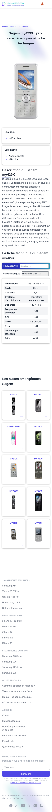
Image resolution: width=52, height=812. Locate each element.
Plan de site (8, 741)
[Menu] (48, 4)
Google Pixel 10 (10, 596)
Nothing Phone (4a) (12, 608)
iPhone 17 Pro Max (12, 620)
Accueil (5, 26)
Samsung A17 (9, 585)
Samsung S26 (9, 661)
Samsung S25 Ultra (12, 667)
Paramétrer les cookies (14, 735)
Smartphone (15, 26)
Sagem (25, 26)
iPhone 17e (7, 637)
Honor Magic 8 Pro (12, 602)
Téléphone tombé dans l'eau (17, 691)
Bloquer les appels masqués (16, 696)
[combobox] (34, 266)
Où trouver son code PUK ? (16, 702)
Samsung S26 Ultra (12, 656)
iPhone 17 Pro (9, 626)
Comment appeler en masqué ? (18, 685)
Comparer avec (10, 266)
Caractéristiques (11, 274)
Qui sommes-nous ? (12, 746)
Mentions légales (11, 720)
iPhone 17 (7, 632)
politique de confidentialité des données (25, 783)
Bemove (19, 798)
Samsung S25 (9, 672)
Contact (6, 715)
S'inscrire (26, 773)
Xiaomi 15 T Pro (10, 591)
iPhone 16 (7, 643)
